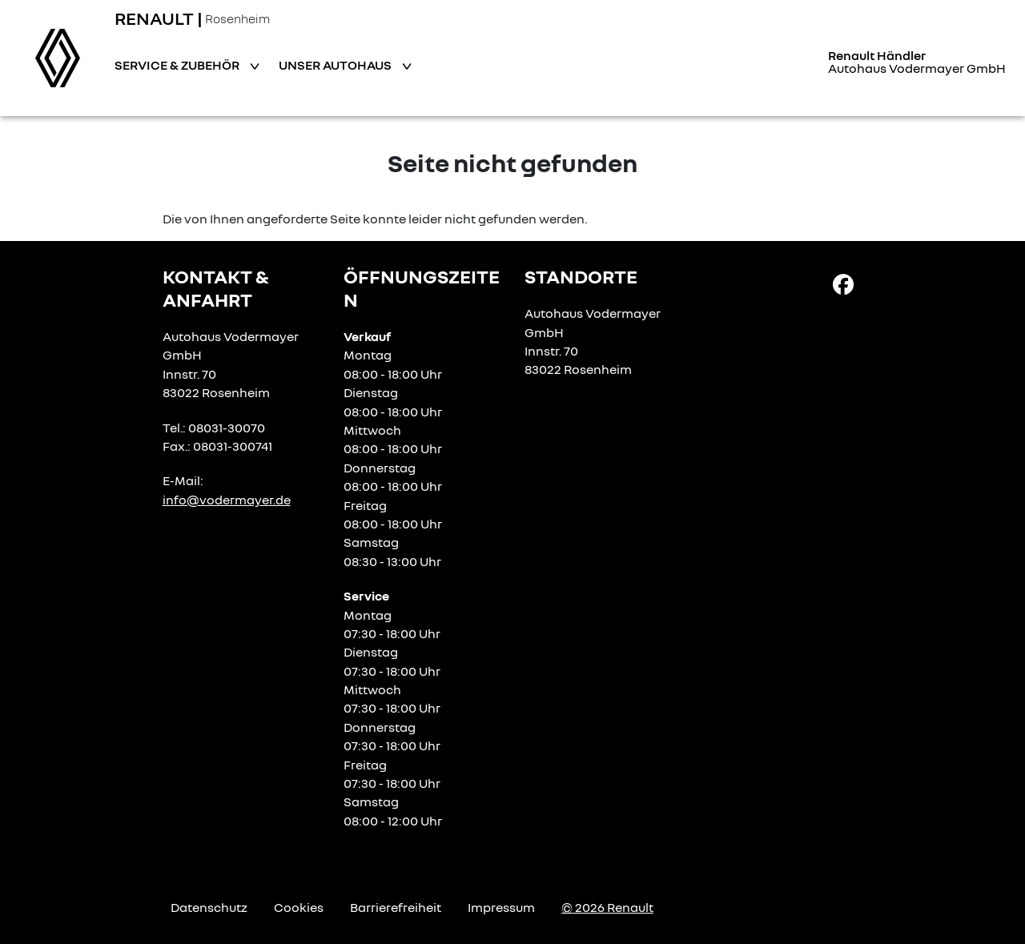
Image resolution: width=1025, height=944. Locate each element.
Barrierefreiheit (395, 907)
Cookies (299, 907)
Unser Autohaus (336, 65)
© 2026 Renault (607, 907)
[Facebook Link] (843, 283)
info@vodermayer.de (227, 500)
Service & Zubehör (178, 65)
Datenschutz (209, 907)
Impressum (501, 907)
